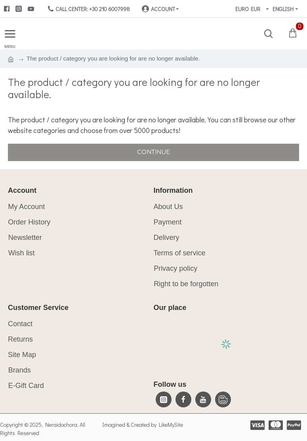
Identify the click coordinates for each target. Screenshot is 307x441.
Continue (153, 152)
